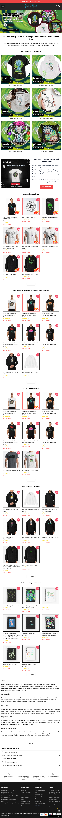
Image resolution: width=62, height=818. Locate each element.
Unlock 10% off (59, 811)
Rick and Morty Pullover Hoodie (30, 274)
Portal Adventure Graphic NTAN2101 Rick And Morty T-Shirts (10, 344)
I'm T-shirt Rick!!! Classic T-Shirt (30, 470)
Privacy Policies (25, 795)
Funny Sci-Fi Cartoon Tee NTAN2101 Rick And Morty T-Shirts (10, 315)
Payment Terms (39, 794)
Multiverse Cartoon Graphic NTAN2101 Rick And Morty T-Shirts (49, 344)
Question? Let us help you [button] (54, 816)
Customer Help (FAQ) (40, 803)
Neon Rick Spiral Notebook (9, 664)
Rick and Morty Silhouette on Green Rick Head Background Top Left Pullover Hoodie (11, 566)
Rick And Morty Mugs (16, 118)
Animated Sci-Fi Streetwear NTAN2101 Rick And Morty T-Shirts (10, 219)
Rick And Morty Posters (15, 151)
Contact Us (38, 801)
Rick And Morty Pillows (46, 151)
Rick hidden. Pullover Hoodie (29, 565)
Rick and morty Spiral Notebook (11, 606)
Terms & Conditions (26, 792)
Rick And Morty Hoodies (46, 85)
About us (23, 790)
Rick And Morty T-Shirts (15, 85)
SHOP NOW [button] (46, 187)
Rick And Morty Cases (46, 118)
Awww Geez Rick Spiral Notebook (50, 606)
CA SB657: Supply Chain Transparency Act (26, 803)
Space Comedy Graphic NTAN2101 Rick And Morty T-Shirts (49, 315)
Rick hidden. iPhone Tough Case (50, 217)
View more (31, 284)
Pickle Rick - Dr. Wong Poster (29, 217)
